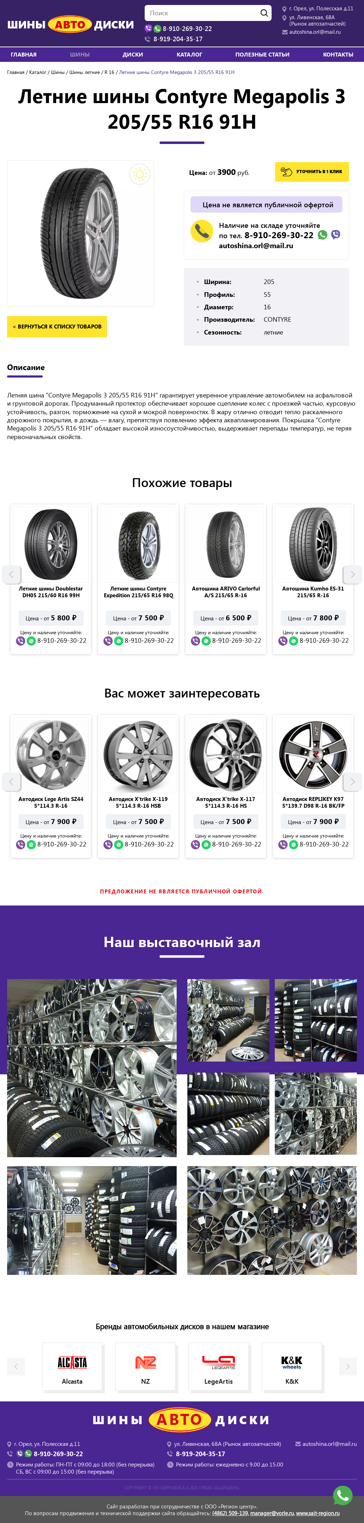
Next (353, 572)
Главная (24, 54)
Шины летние (84, 72)
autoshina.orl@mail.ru (315, 31)
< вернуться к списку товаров (57, 326)
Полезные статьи (262, 54)
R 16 (109, 72)
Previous (11, 572)
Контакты (338, 54)
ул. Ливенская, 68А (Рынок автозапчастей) (317, 20)
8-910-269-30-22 (279, 234)
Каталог (189, 54)
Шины (58, 72)
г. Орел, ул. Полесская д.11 (321, 8)
